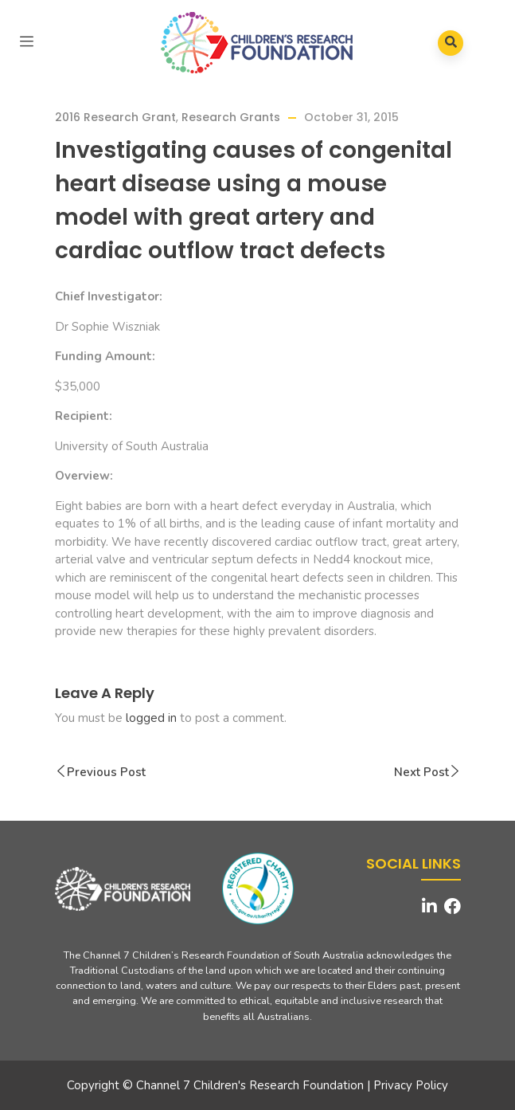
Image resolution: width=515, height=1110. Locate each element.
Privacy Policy (410, 1085)
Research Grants (230, 117)
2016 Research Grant (115, 117)
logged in (151, 718)
